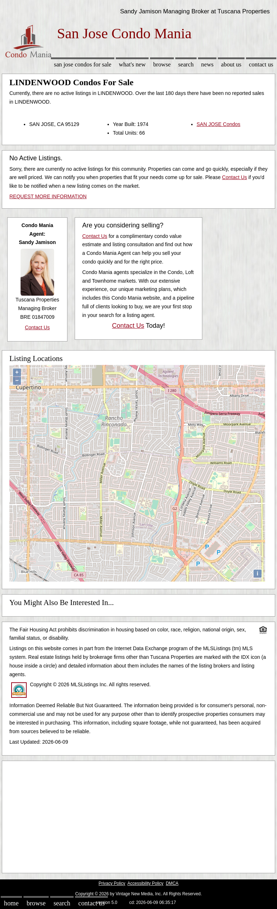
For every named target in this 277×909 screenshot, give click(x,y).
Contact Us (261, 64)
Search (186, 64)
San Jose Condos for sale (82, 64)
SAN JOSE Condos (218, 124)
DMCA (172, 883)
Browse (162, 64)
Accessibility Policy (145, 883)
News (207, 64)
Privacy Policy (111, 883)
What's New (132, 64)
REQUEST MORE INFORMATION (48, 196)
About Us (231, 64)
